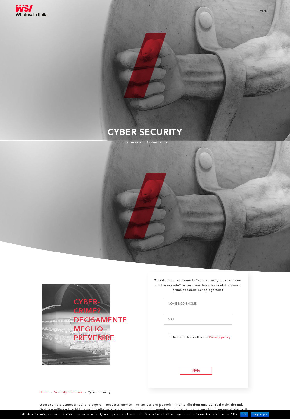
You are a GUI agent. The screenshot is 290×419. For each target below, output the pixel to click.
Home (44, 392)
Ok (244, 414)
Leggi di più (260, 414)
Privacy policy (220, 337)
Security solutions (68, 392)
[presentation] (196, 356)
